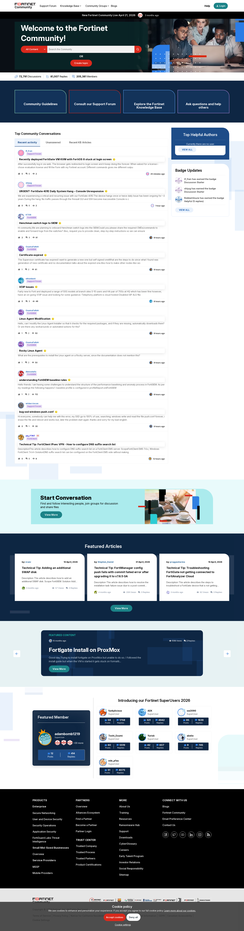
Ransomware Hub (129, 825)
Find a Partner (84, 818)
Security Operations (44, 825)
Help (207, 5)
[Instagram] (200, 835)
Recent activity (27, 142)
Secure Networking (44, 813)
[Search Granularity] (34, 49)
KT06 (28, 215)
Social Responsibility (131, 868)
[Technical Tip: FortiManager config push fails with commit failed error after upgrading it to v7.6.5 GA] (122, 577)
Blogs (114, 5)
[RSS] (208, 835)
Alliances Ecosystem (88, 812)
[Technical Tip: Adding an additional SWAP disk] (50, 577)
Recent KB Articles (80, 142)
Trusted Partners (85, 858)
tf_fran (29, 151)
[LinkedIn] (191, 835)
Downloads (125, 837)
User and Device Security (47, 819)
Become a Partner (86, 825)
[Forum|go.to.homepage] (25, 6)
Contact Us (168, 825)
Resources (125, 818)
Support (124, 831)
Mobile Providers (43, 873)
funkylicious (115, 710)
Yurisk (151, 735)
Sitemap (124, 874)
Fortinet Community (173, 812)
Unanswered (53, 142)
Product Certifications (88, 864)
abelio (190, 735)
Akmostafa (31, 372)
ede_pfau (113, 760)
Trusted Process (85, 852)
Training (124, 812)
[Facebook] (165, 835)
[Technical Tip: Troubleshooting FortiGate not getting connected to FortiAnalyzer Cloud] (194, 577)
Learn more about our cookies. (180, 910)
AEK (150, 710)
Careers (124, 849)
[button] (122, 924)
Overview (38, 854)
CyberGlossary (128, 843)
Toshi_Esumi (115, 735)
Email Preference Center (176, 818)
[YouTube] (183, 835)
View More (51, 514)
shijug (29, 183)
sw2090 (191, 710)
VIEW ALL (187, 149)
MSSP (36, 866)
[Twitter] (174, 835)
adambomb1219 (67, 734)
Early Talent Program (131, 856)
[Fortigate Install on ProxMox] (122, 653)
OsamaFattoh (32, 247)
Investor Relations (129, 862)
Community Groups (96, 5)
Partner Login (84, 831)
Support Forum (48, 5)
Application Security (44, 831)
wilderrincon (32, 403)
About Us (124, 806)
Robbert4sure (191, 198)
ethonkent (30, 279)
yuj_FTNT (30, 436)
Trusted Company (86, 846)
